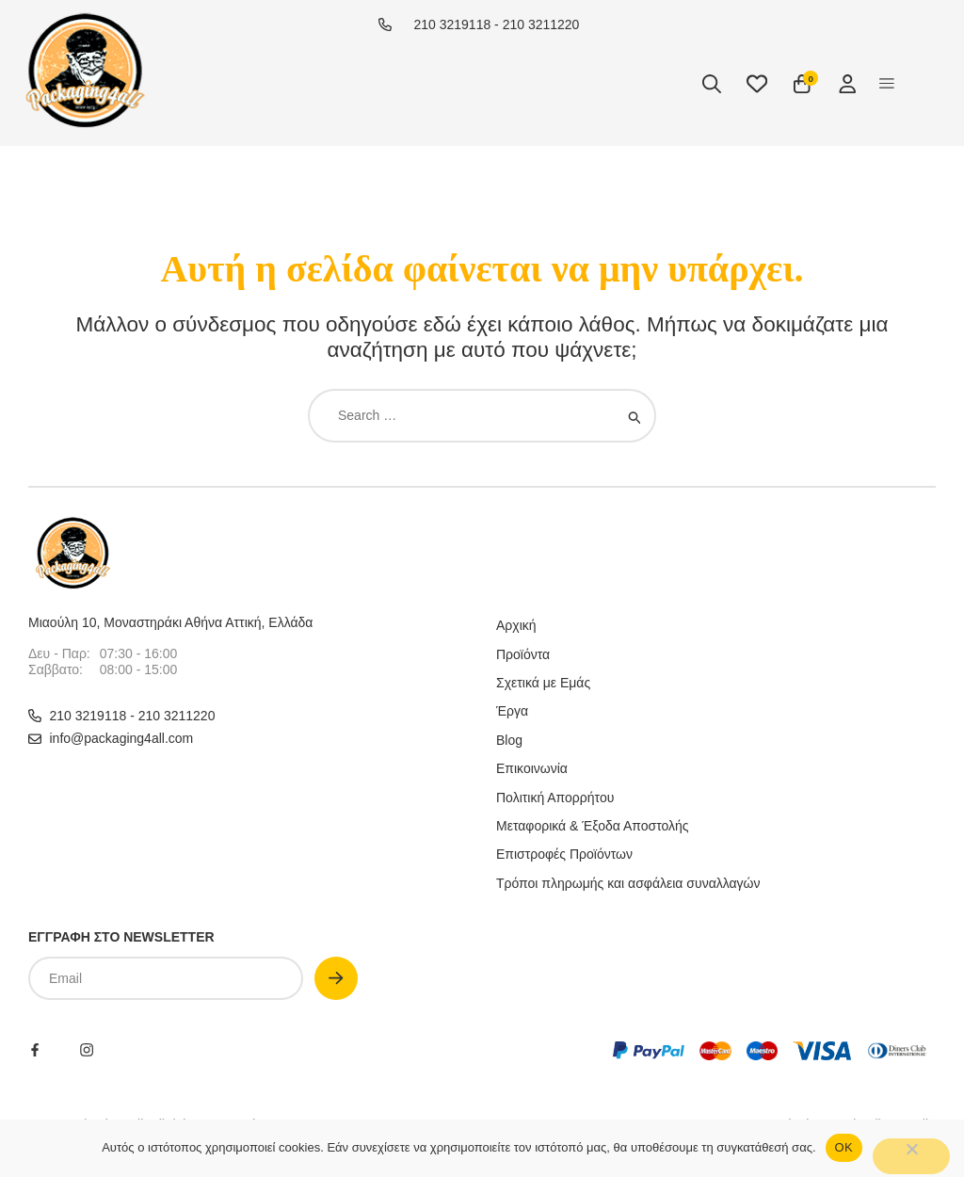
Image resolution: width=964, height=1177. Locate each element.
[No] (911, 1156)
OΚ (844, 1147)
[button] (886, 83)
